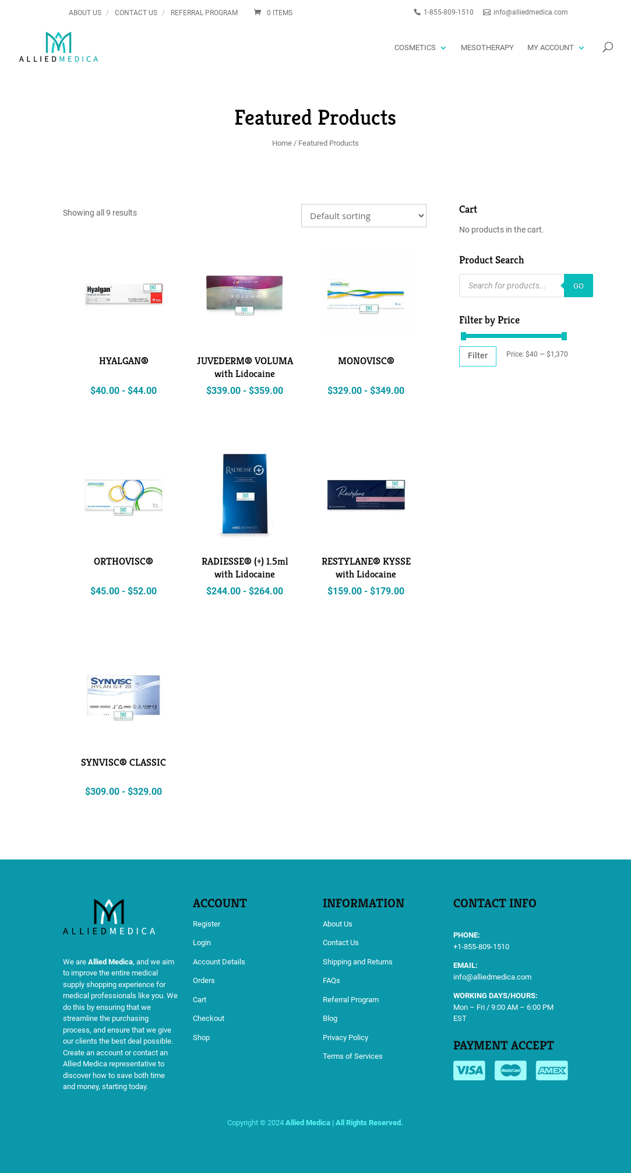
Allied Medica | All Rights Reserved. (344, 1122)
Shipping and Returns (358, 961)
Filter (478, 355)
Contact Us (136, 12)
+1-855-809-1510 (481, 946)
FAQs (331, 980)
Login (202, 942)
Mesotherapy (487, 47)
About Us (85, 12)
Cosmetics (415, 47)
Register (206, 924)
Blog (330, 1018)
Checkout (208, 1018)
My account (550, 47)
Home (282, 143)
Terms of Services (353, 1056)
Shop (201, 1037)
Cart (199, 999)
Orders (204, 980)
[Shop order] (363, 215)
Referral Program (204, 12)
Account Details (219, 961)
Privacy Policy (345, 1037)
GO (578, 285)
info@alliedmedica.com (492, 977)
